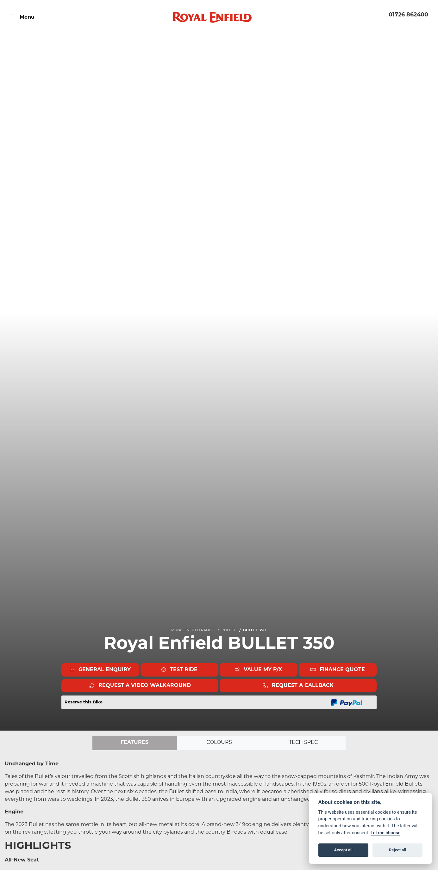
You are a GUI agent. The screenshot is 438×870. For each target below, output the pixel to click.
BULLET (228, 630)
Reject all (397, 850)
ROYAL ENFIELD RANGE (192, 630)
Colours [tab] (219, 742)
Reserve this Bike (84, 702)
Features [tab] (134, 742)
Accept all (343, 850)
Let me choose (386, 833)
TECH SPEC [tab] (303, 742)
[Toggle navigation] (21, 17)
